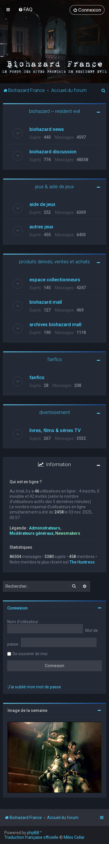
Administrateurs (44, 528)
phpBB (33, 832)
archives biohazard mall (55, 324)
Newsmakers (67, 533)
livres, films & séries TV (55, 430)
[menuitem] (25, 9)
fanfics (54, 359)
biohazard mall (45, 302)
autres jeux (41, 227)
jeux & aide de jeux (54, 186)
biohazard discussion (52, 151)
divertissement (54, 412)
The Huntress (82, 561)
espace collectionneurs (54, 279)
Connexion (17, 608)
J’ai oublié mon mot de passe (34, 687)
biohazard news (46, 129)
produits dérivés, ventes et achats (54, 261)
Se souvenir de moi (29, 653)
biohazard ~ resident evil (54, 111)
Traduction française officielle (31, 837)
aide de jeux (42, 204)
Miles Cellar (74, 837)
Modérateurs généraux (31, 533)
